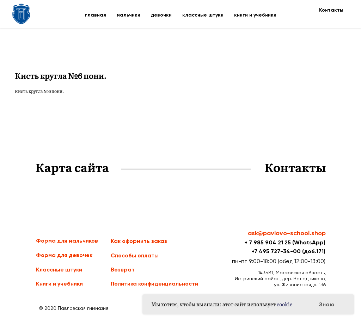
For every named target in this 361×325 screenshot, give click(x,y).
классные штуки (203, 15)
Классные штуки (59, 269)
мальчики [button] (128, 15)
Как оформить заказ (139, 241)
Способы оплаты (135, 255)
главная (95, 15)
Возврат (123, 269)
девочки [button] (161, 15)
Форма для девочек (64, 255)
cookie (284, 304)
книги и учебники (255, 15)
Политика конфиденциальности (154, 283)
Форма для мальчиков (67, 240)
